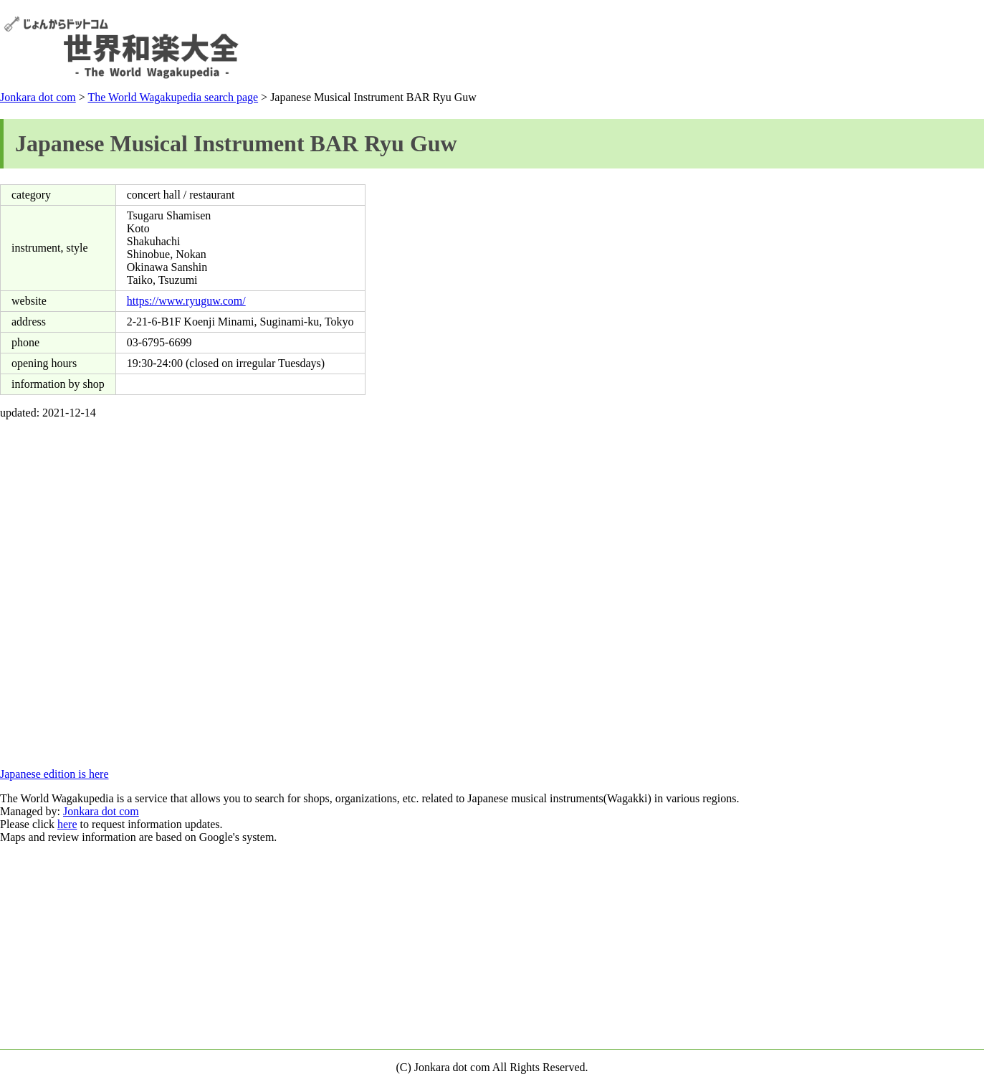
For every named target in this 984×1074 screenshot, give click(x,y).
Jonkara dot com (38, 97)
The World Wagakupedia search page (172, 97)
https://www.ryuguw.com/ (186, 301)
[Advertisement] (719, 47)
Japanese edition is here (54, 774)
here (67, 824)
